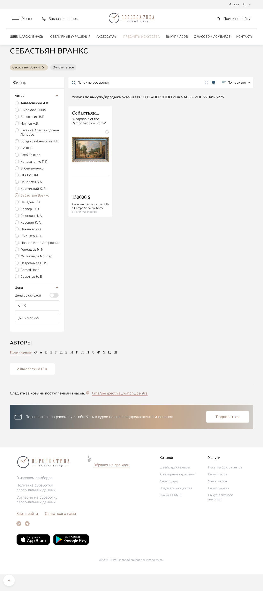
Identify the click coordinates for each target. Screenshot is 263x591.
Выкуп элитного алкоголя (220, 514)
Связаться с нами (60, 530)
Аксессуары (107, 38)
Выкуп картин (219, 505)
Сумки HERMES (170, 512)
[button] (22, 20)
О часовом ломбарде (212, 38)
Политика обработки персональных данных (35, 504)
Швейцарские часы (27, 38)
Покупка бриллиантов (225, 484)
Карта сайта (27, 530)
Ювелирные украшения (70, 38)
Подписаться (227, 434)
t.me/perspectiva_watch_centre (120, 410)
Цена (37, 304)
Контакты (244, 38)
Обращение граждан (111, 482)
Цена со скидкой (28, 312)
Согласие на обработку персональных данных (37, 516)
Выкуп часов (177, 38)
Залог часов (217, 498)
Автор (37, 112)
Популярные (21, 369)
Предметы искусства (141, 38)
